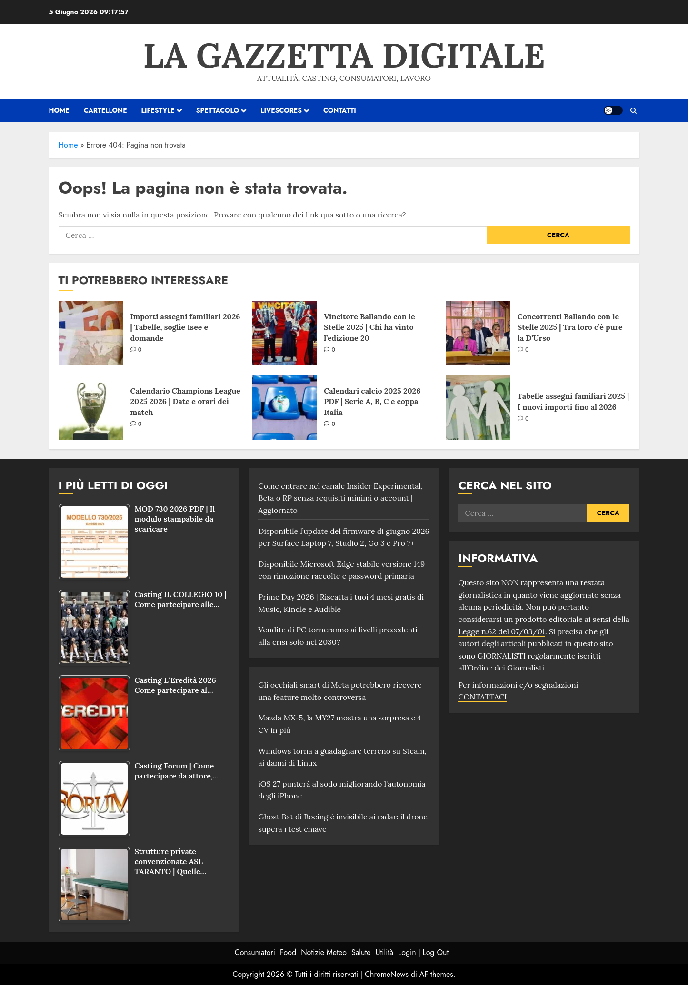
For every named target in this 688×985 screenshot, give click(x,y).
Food (288, 952)
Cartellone (105, 110)
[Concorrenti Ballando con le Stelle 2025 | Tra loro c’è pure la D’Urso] (478, 333)
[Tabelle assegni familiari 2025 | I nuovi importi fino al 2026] (478, 407)
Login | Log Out (423, 952)
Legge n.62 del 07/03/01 (501, 631)
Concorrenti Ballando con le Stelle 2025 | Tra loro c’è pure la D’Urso (570, 327)
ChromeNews (387, 974)
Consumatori (255, 952)
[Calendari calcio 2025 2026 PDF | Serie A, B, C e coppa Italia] (284, 407)
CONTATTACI (482, 696)
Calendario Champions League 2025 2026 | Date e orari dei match (185, 401)
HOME (59, 110)
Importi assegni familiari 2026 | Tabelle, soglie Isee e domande (185, 327)
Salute (361, 952)
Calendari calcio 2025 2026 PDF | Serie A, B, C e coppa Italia (372, 401)
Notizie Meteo (324, 952)
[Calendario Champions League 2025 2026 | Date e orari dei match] (91, 407)
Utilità (384, 952)
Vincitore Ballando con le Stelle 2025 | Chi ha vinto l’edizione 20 (369, 327)
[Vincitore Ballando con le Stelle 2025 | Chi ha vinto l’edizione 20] (284, 333)
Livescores (281, 110)
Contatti (339, 110)
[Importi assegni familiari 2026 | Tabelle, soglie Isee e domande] (91, 333)
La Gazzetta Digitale (344, 55)
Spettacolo (217, 110)
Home (68, 144)
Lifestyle (158, 110)
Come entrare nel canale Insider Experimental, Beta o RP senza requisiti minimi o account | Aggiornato (340, 498)
